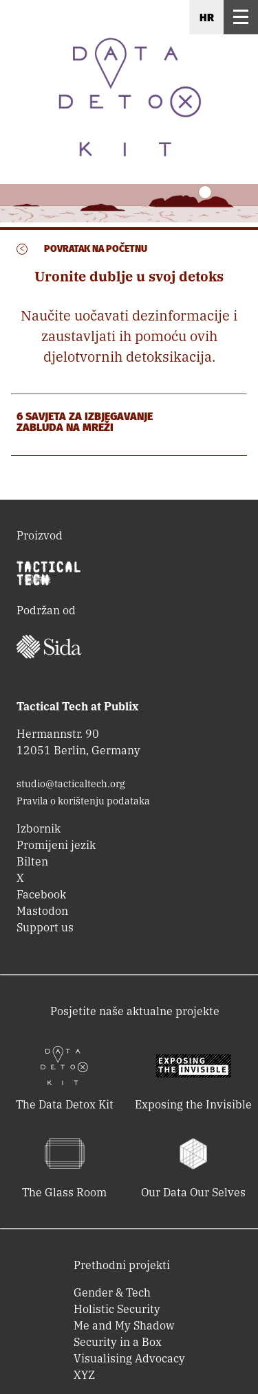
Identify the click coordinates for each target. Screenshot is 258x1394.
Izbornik (39, 828)
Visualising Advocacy (129, 1358)
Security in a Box (118, 1342)
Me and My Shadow (124, 1325)
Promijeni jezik (56, 845)
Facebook (41, 894)
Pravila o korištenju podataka (83, 801)
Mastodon (42, 911)
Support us (45, 927)
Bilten (32, 861)
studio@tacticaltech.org (71, 784)
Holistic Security (117, 1309)
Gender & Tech (112, 1292)
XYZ (84, 1375)
